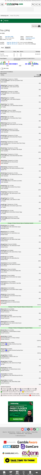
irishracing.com (4, 15)
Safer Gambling (28, 433)
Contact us (18, 432)
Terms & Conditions (26, 432)
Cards (10, 472)
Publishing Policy (20, 433)
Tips (23, 472)
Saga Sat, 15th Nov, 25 (12, 42)
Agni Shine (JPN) (9, 36)
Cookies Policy (12, 433)
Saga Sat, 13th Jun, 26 (12, 44)
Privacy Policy (34, 432)
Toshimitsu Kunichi (30, 38)
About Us (5, 432)
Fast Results (30, 472)
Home (4, 472)
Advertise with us (11, 432)
